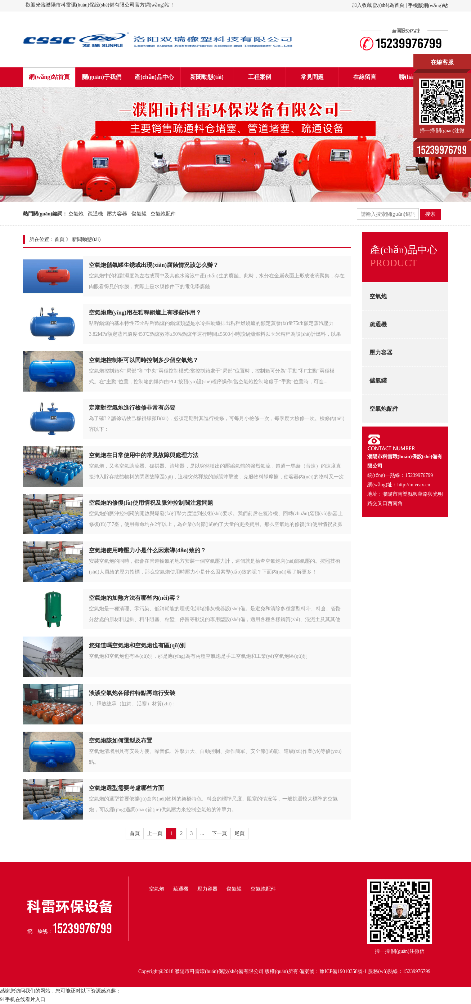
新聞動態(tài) (206, 77)
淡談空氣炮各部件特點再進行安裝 (132, 693)
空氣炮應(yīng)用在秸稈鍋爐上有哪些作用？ (145, 312)
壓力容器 (117, 214)
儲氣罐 (139, 214)
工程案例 (259, 77)
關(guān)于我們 (101, 77)
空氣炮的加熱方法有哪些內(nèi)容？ (135, 598)
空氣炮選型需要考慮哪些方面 (126, 788)
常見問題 (312, 77)
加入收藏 (362, 5)
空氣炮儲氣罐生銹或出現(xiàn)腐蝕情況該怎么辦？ (154, 265)
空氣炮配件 (163, 214)
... (202, 833)
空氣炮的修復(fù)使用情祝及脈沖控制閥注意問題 (151, 503)
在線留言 (364, 77)
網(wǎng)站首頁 (49, 77)
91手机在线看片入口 (22, 999)
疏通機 (95, 214)
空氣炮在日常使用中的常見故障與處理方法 (143, 455)
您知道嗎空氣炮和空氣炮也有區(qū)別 (137, 645)
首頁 (59, 239)
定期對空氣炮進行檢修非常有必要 (132, 408)
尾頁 (239, 833)
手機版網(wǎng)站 (428, 5)
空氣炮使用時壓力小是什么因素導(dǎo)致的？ (147, 550)
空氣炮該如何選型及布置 (120, 740)
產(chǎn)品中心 (154, 77)
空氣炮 (76, 214)
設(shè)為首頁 (389, 5)
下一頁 (219, 833)
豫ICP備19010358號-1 (343, 971)
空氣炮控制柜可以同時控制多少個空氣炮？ (143, 360)
